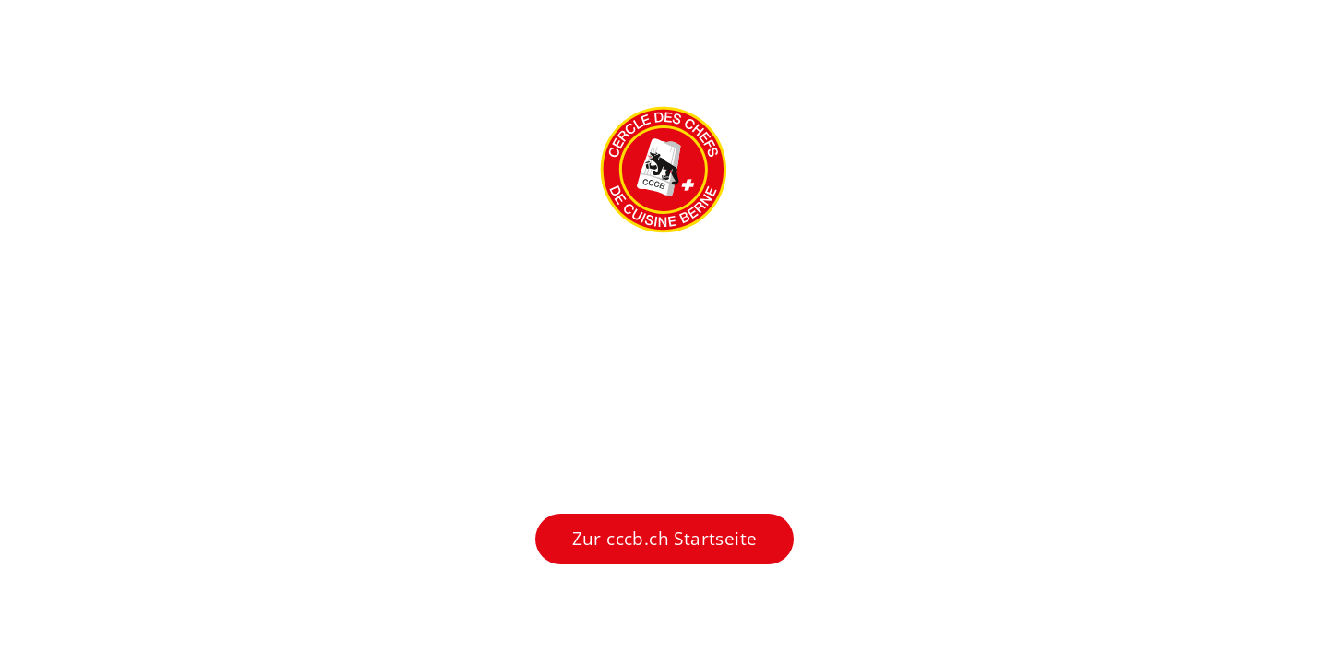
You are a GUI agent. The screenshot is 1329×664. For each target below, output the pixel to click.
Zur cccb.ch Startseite (665, 539)
